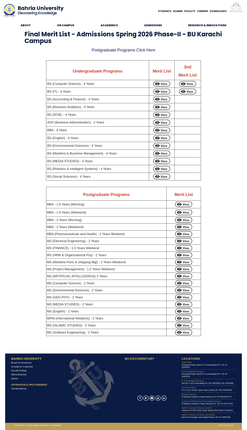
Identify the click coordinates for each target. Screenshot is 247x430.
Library (14, 378)
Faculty (189, 11)
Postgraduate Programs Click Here (123, 50)
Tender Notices (19, 388)
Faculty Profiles (19, 370)
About (26, 25)
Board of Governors (21, 362)
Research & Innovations (207, 25)
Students (164, 11)
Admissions (153, 25)
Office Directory (19, 374)
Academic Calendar (22, 366)
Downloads (218, 11)
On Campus (65, 25)
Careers (202, 11)
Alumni (178, 11)
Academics (109, 25)
